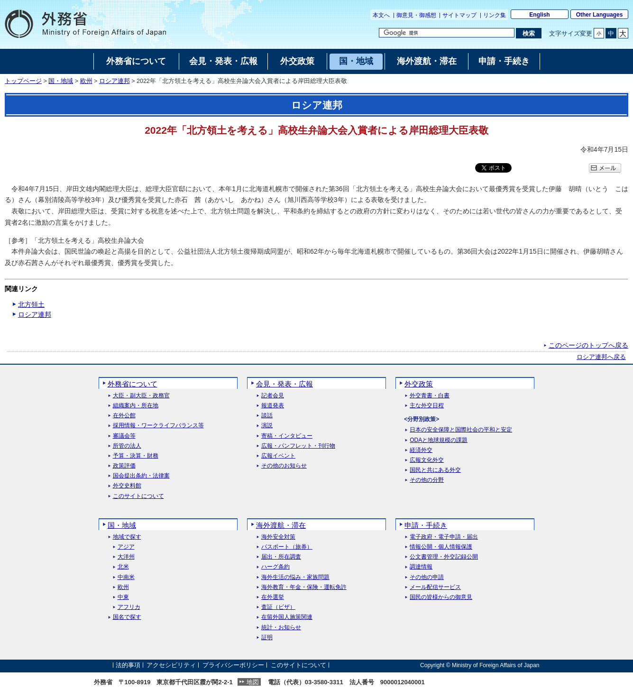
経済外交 (421, 450)
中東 (123, 597)
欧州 (86, 81)
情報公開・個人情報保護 (441, 547)
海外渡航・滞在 (281, 525)
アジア (126, 547)
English (539, 14)
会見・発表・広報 (284, 384)
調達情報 (421, 567)
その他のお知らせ (284, 466)
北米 (123, 567)
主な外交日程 (427, 406)
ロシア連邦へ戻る (601, 357)
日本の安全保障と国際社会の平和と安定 (461, 430)
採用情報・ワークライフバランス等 (158, 425)
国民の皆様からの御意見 (441, 597)
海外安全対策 (278, 537)
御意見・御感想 (416, 15)
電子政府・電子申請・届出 (444, 537)
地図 (253, 682)
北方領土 (31, 304)
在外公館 (124, 416)
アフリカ (129, 607)
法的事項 (128, 665)
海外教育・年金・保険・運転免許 (304, 587)
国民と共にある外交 (435, 470)
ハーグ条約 (275, 567)
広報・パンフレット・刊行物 (298, 446)
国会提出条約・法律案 (141, 476)
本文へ (381, 15)
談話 (267, 416)
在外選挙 (272, 597)
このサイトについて (138, 496)
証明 (267, 637)
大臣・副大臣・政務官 (141, 396)
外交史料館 (127, 486)
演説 (267, 425)
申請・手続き (425, 525)
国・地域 (60, 81)
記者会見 (272, 396)
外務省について (132, 384)
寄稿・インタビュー (286, 436)
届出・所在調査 (281, 557)
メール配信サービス (435, 587)
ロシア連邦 (114, 81)
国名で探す (127, 617)
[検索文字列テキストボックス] (446, 32)
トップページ (23, 81)
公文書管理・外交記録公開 (444, 557)
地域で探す (127, 537)
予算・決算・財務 (135, 456)
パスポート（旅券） (286, 547)
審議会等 (124, 436)
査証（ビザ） (278, 607)
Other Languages (599, 14)
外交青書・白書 (430, 396)
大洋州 (126, 557)
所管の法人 (127, 446)
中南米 (126, 577)
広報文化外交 (427, 460)
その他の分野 (427, 480)
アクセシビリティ (171, 665)
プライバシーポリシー (233, 665)
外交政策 (418, 384)
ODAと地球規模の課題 (439, 440)
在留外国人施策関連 (286, 617)
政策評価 (124, 466)
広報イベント (278, 456)
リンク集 (494, 15)
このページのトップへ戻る (588, 345)
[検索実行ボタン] (528, 33)
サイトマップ (459, 15)
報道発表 (272, 406)
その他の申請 (427, 577)
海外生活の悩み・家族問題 (295, 577)
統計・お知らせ (281, 628)
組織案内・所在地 (135, 406)
